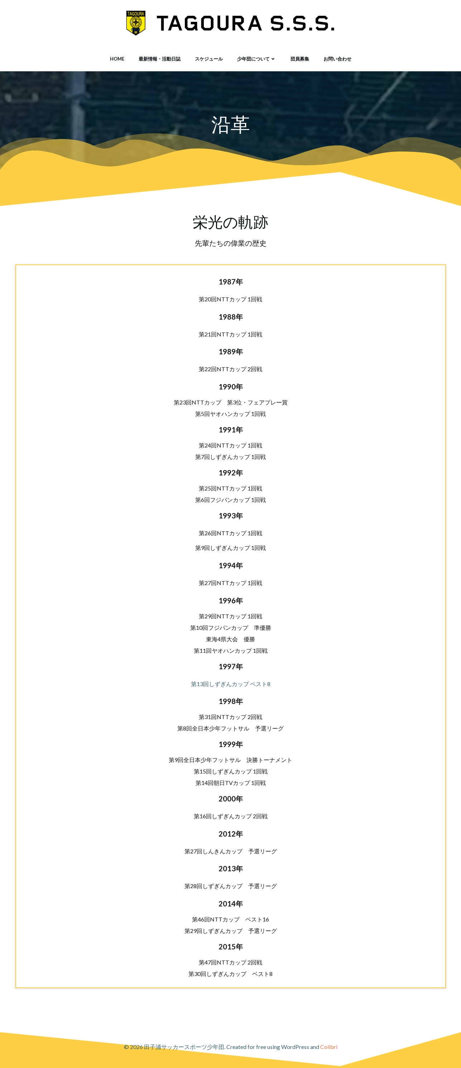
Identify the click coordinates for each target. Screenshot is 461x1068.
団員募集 (299, 59)
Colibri (328, 1046)
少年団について (256, 59)
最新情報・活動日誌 (160, 59)
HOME (117, 59)
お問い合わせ (337, 59)
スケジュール (209, 59)
